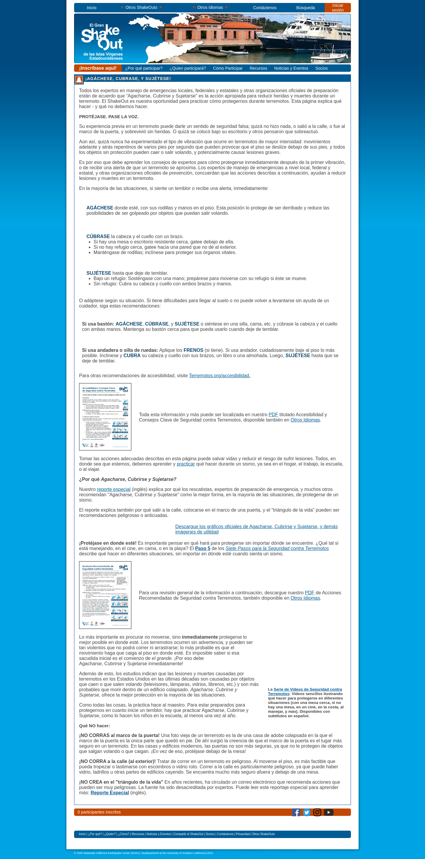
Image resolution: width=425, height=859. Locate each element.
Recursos (258, 68)
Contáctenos (265, 7)
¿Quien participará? (188, 68)
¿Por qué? (95, 834)
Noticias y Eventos (291, 68)
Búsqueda (305, 7)
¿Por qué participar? (144, 68)
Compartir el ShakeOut (188, 834)
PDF (273, 414)
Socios (321, 68)
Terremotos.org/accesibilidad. (219, 375)
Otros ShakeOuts (141, 7)
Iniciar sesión (338, 7)
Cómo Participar (228, 68)
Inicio (92, 7)
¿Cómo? (124, 834)
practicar (186, 463)
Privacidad (243, 834)
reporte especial (113, 489)
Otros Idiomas (210, 7)
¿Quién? (109, 834)
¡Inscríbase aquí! (98, 68)
